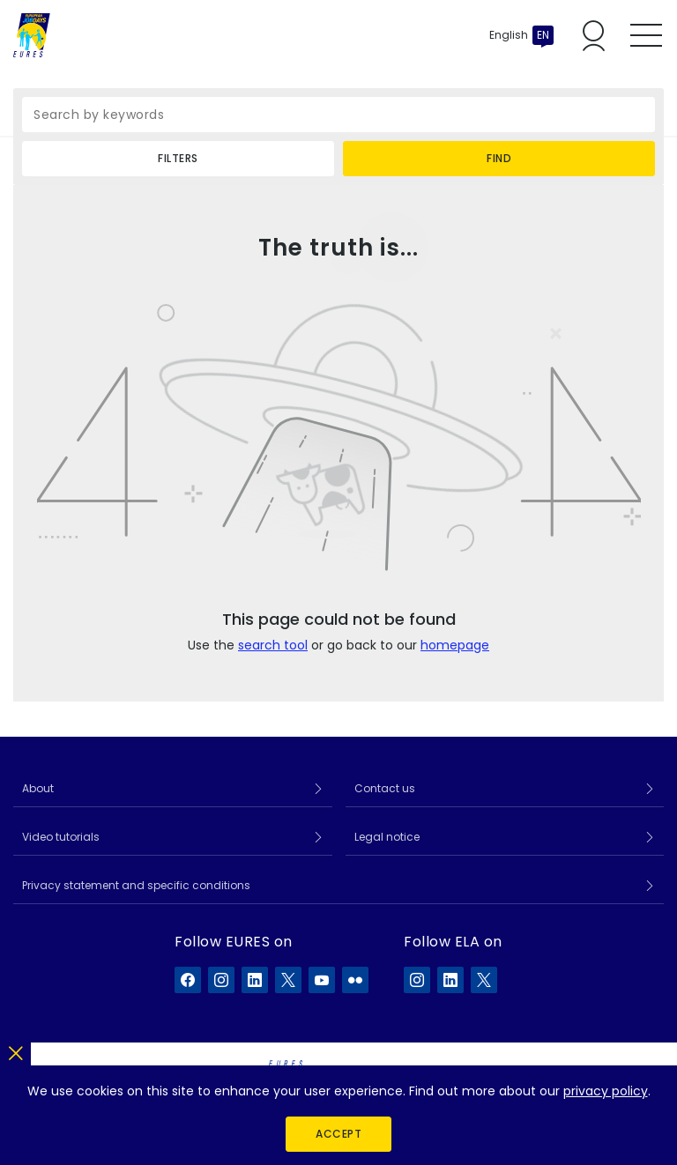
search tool (273, 645)
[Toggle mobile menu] (646, 35)
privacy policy (605, 1091)
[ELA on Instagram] (417, 980)
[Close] (15, 1050)
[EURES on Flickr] (355, 980)
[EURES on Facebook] (188, 980)
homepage (454, 645)
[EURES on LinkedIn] (255, 980)
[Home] (31, 35)
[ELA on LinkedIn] (450, 980)
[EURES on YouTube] (322, 980)
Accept (338, 1133)
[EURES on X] (288, 980)
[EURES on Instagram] (221, 980)
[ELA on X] (484, 980)
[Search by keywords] (338, 114)
